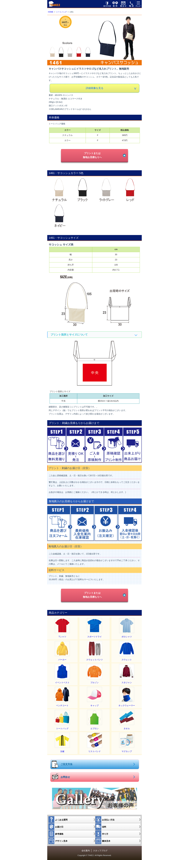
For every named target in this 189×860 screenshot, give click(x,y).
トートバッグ (61, 12)
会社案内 (86, 850)
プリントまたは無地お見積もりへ (92, 155)
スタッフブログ (100, 850)
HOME (50, 12)
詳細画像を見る (94, 88)
